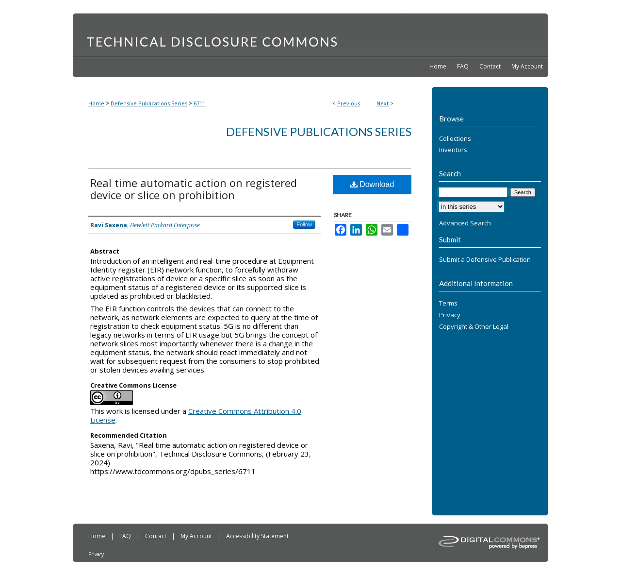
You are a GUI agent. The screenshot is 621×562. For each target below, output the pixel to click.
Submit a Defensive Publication (485, 260)
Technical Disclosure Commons (310, 34)
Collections (455, 139)
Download (372, 184)
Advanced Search (465, 223)
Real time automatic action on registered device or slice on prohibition (193, 188)
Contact (156, 536)
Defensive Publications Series (149, 103)
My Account (196, 536)
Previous (348, 103)
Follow (304, 224)
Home (96, 103)
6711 (199, 103)
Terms (448, 303)
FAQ (125, 536)
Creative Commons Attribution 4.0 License (195, 415)
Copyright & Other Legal (473, 327)
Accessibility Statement (257, 536)
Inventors (453, 150)
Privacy (449, 315)
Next (382, 103)
